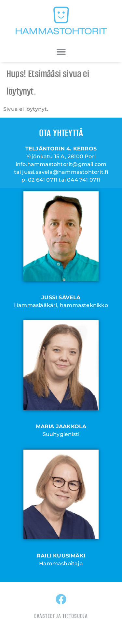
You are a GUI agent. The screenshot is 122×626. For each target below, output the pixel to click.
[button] (61, 51)
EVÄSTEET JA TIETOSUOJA (61, 616)
